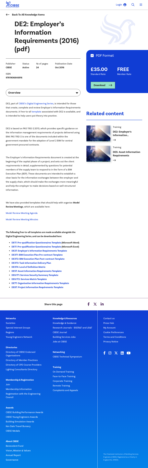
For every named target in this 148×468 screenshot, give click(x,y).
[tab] (117, 55)
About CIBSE (12, 441)
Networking (59, 352)
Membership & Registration (20, 379)
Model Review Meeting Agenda (22, 213)
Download (99, 85)
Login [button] (121, 5)
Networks (11, 318)
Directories (11, 347)
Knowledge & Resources (65, 318)
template (36, 111)
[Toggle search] (133, 4)
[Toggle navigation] (141, 5)
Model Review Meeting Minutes (22, 219)
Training (57, 367)
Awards (10, 407)
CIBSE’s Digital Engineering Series (36, 103)
